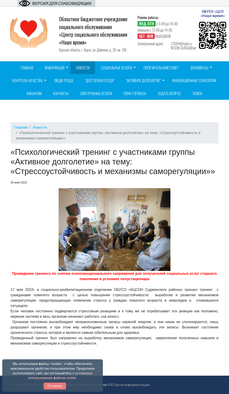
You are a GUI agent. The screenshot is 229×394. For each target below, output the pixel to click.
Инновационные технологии (194, 80)
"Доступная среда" (99, 80)
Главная (27, 67)
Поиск (197, 93)
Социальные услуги (116, 67)
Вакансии (34, 93)
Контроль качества (27, 80)
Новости (82, 67)
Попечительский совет (161, 67)
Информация (54, 67)
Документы (199, 67)
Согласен (54, 386)
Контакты (60, 93)
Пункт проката (134, 93)
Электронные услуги (96, 93)
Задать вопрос (169, 93)
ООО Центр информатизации (128, 385)
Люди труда (63, 80)
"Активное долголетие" (143, 80)
